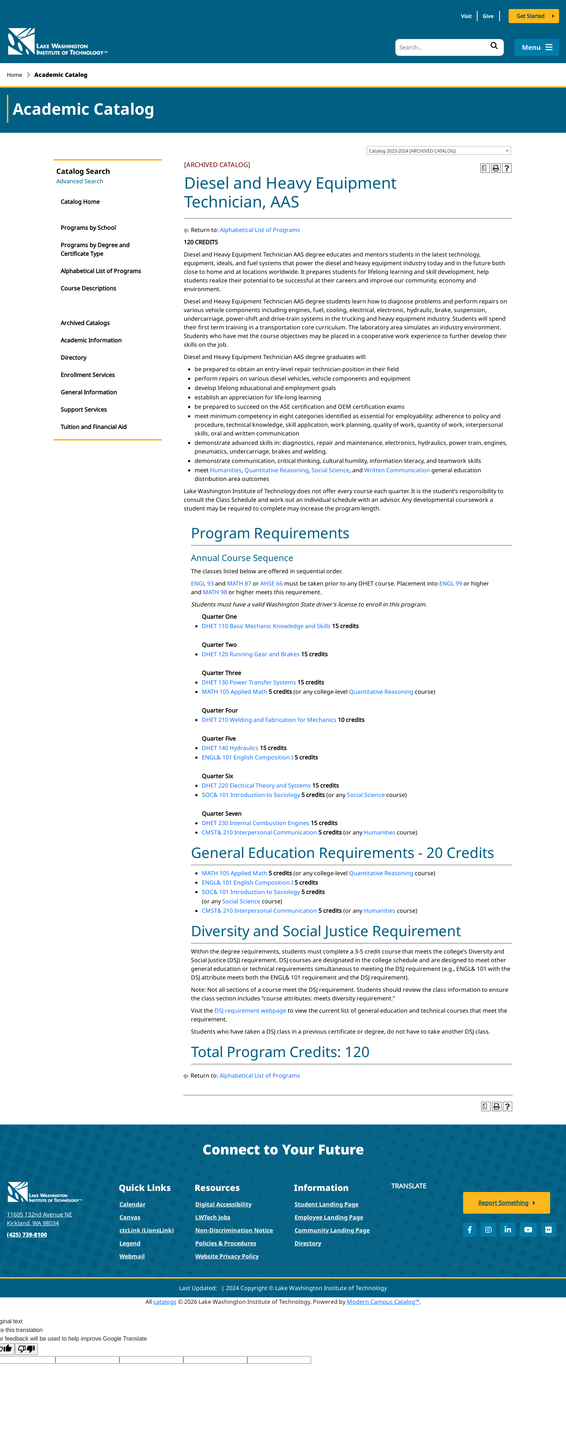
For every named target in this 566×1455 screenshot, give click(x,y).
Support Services (84, 407)
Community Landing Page (332, 1228)
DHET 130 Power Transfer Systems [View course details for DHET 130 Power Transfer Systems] (249, 680)
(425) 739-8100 (27, 1232)
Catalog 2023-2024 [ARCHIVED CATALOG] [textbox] (412, 148)
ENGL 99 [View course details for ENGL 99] (450, 581)
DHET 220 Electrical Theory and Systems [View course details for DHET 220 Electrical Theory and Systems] (256, 783)
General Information (89, 390)
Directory (73, 355)
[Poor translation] (26, 1347)
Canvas (129, 1215)
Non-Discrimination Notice (234, 1228)
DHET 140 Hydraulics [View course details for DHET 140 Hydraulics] (230, 745)
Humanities (225, 468)
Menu (536, 44)
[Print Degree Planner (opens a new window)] (485, 165)
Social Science (330, 468)
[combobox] (439, 148)
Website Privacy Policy (227, 1254)
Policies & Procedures (225, 1241)
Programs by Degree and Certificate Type (95, 246)
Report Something (503, 1211)
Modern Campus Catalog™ (383, 1299)
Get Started (530, 17)
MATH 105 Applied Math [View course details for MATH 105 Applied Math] (234, 689)
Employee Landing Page (329, 1215)
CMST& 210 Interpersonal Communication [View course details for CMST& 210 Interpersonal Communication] (259, 830)
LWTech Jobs (212, 1215)
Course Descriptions (88, 286)
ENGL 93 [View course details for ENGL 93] (202, 581)
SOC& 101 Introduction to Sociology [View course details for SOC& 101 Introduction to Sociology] (251, 792)
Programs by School (88, 225)
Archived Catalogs (85, 320)
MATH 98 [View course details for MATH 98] (215, 589)
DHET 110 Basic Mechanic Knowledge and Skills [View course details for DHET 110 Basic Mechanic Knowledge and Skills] (266, 623)
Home (15, 72)
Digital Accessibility (223, 1202)
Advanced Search (79, 179)
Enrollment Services (88, 372)
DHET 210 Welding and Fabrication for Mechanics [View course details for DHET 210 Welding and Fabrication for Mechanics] (269, 717)
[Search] (449, 44)
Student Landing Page (326, 1202)
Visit (453, 17)
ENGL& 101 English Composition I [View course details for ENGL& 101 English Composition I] (247, 755)
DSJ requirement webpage (250, 1008)
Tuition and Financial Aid (94, 424)
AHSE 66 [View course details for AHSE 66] (271, 581)
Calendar (132, 1202)
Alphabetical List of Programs (101, 268)
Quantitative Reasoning (276, 468)
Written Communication (397, 468)
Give (484, 17)
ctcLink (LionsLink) (146, 1228)
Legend (129, 1241)
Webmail (132, 1254)
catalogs (165, 1299)
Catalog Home (80, 199)
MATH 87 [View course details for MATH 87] (239, 581)
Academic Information (91, 338)
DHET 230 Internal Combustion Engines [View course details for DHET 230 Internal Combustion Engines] (255, 820)
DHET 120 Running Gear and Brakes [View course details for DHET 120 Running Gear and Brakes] (251, 652)
